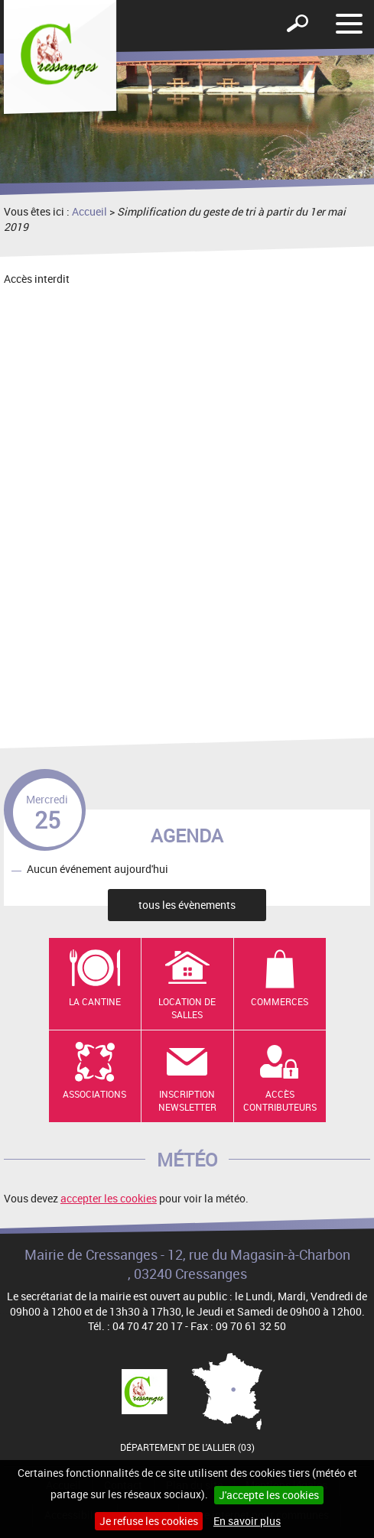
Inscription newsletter (187, 1100)
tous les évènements (187, 904)
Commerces (279, 1001)
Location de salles (187, 1007)
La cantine (95, 1001)
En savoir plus (247, 1521)
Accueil (89, 211)
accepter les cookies (108, 1198)
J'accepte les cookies (269, 1495)
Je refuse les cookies (148, 1521)
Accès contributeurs (280, 1100)
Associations (94, 1094)
